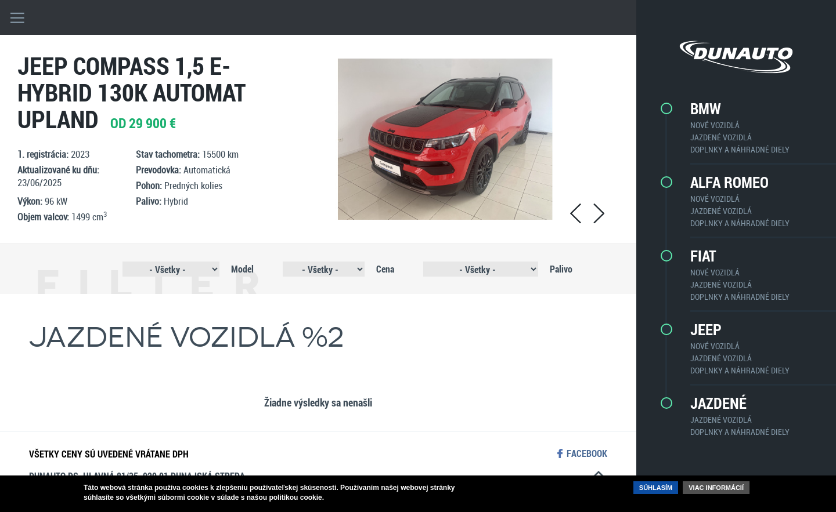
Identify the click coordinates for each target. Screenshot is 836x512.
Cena (385, 269)
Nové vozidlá (715, 124)
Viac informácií (716, 487)
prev (575, 213)
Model (242, 269)
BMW (705, 108)
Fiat (703, 256)
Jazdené (718, 403)
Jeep (706, 329)
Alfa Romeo (729, 182)
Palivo (561, 269)
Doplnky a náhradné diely (740, 149)
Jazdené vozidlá (721, 137)
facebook (587, 453)
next (598, 213)
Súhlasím (655, 487)
